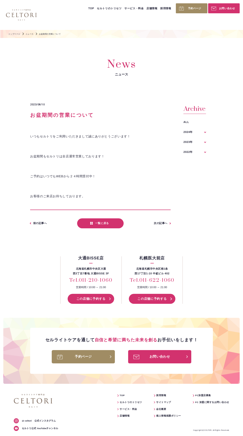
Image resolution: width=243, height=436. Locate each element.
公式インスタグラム (39, 420)
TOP (91, 8)
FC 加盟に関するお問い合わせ (212, 402)
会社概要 (161, 409)
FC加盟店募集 (203, 395)
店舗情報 (151, 8)
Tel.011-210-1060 (90, 280)
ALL (186, 122)
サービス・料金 (134, 8)
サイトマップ (163, 402)
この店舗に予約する (91, 298)
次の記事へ (161, 223)
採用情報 (165, 8)
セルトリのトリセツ (109, 8)
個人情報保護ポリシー (168, 415)
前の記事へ (40, 223)
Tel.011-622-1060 (152, 280)
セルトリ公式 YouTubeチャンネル (40, 428)
